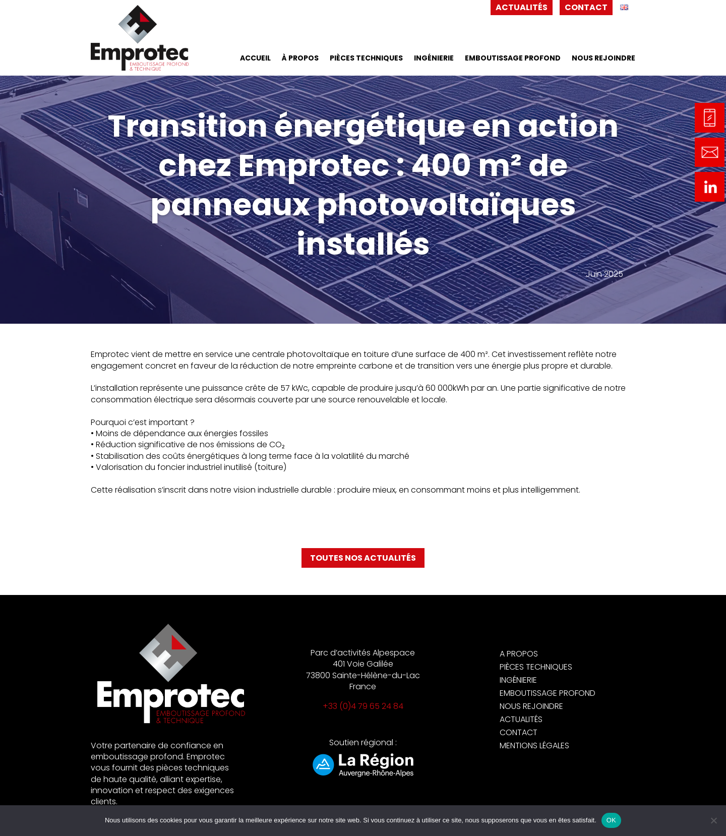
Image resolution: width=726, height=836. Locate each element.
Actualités (522, 7)
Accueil (255, 58)
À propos (300, 58)
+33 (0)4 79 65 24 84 (363, 706)
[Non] (713, 820)
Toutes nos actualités (363, 558)
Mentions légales (534, 745)
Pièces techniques (366, 58)
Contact (586, 7)
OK (611, 820)
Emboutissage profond (513, 58)
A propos (519, 654)
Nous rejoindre (603, 58)
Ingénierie (434, 58)
